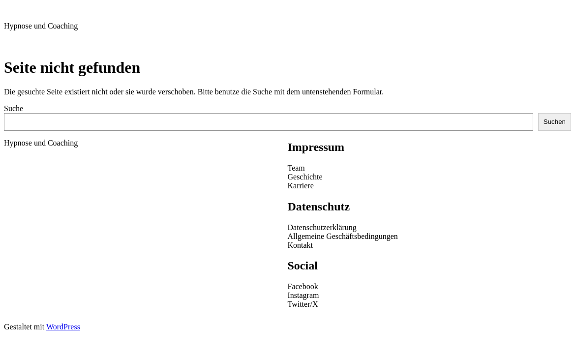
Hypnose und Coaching (41, 26)
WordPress (63, 327)
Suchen (555, 121)
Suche (13, 108)
